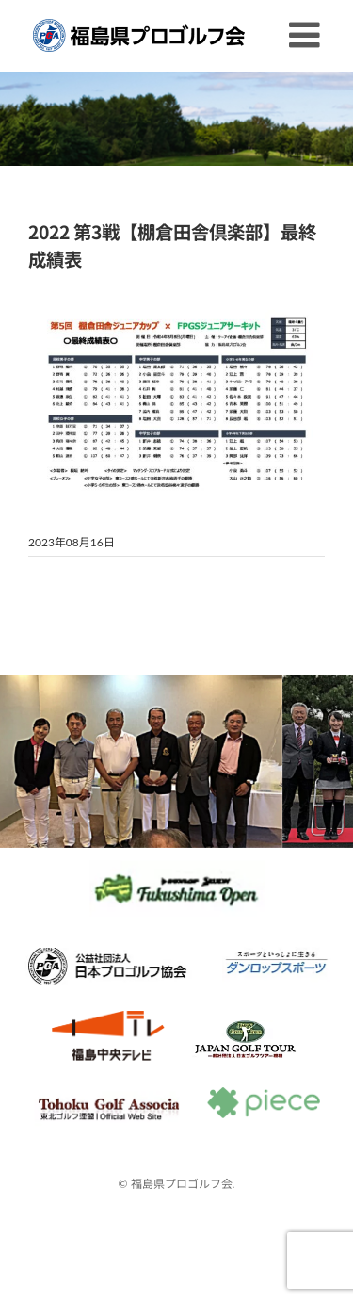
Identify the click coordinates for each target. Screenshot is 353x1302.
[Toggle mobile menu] (307, 35)
